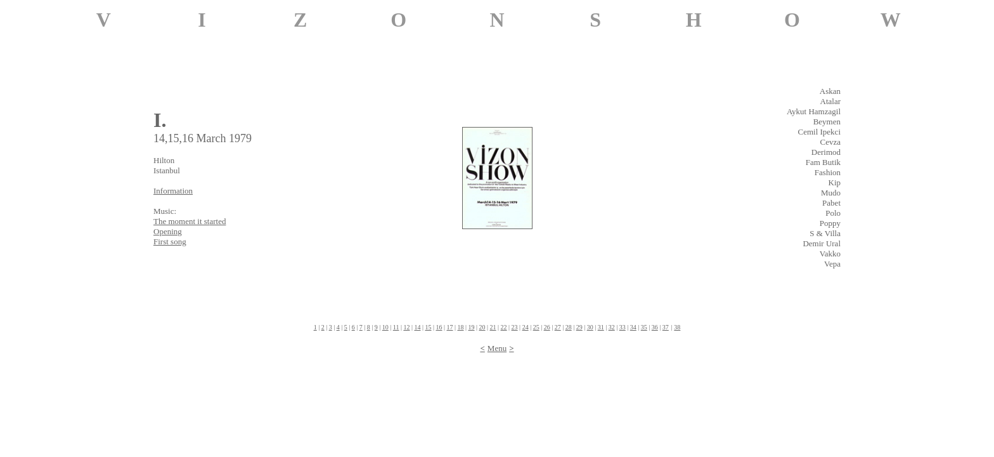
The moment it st (189, 221)
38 (677, 327)
